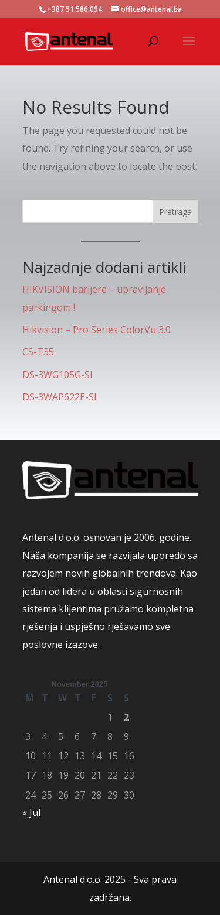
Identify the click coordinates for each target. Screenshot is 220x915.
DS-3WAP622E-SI (59, 396)
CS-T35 (38, 351)
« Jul (31, 812)
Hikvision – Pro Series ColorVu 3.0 (96, 329)
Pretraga (175, 211)
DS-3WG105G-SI (57, 374)
